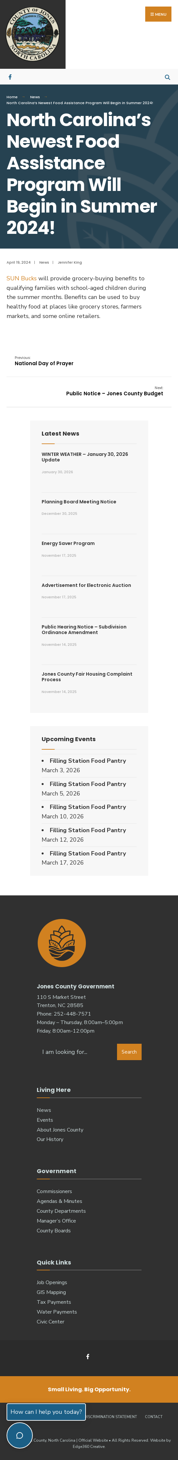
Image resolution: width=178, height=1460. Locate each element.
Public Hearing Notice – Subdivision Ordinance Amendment (84, 630)
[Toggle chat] (20, 1435)
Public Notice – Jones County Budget (114, 391)
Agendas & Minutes (59, 1201)
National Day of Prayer (44, 361)
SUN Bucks (22, 278)
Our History (50, 1139)
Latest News (60, 433)
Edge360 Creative (89, 1446)
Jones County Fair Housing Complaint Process (87, 677)
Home (12, 97)
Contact (154, 1416)
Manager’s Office (56, 1221)
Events (45, 1120)
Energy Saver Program (68, 543)
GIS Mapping (51, 1292)
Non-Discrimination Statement (105, 1416)
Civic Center (50, 1321)
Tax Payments (54, 1302)
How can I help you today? (46, 1412)
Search (129, 1052)
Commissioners (54, 1191)
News (35, 97)
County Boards (54, 1230)
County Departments (61, 1211)
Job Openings (52, 1282)
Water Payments (57, 1312)
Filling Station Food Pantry (88, 761)
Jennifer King (70, 262)
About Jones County (60, 1129)
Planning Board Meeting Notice (79, 501)
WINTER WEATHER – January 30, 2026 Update (85, 457)
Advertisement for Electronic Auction (86, 585)
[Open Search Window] (167, 76)
